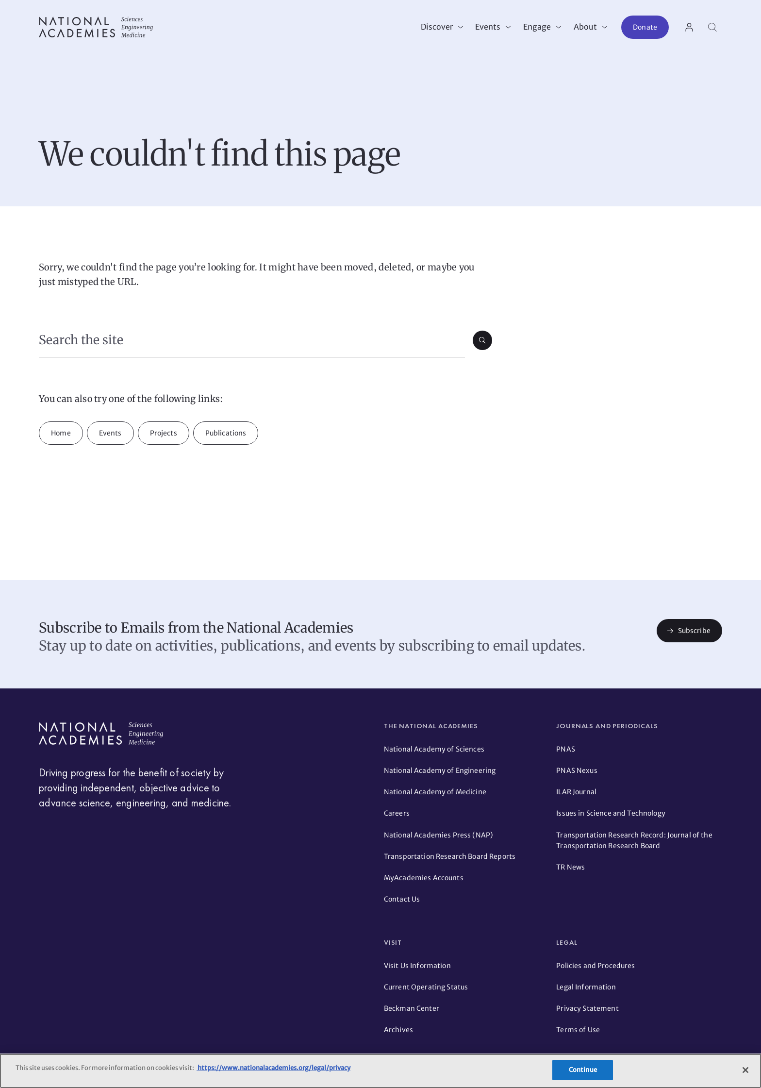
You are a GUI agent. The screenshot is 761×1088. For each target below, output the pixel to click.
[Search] (712, 27)
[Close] (745, 1070)
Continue (583, 1070)
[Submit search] (482, 340)
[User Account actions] (689, 27)
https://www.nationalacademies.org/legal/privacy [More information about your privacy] (273, 1068)
